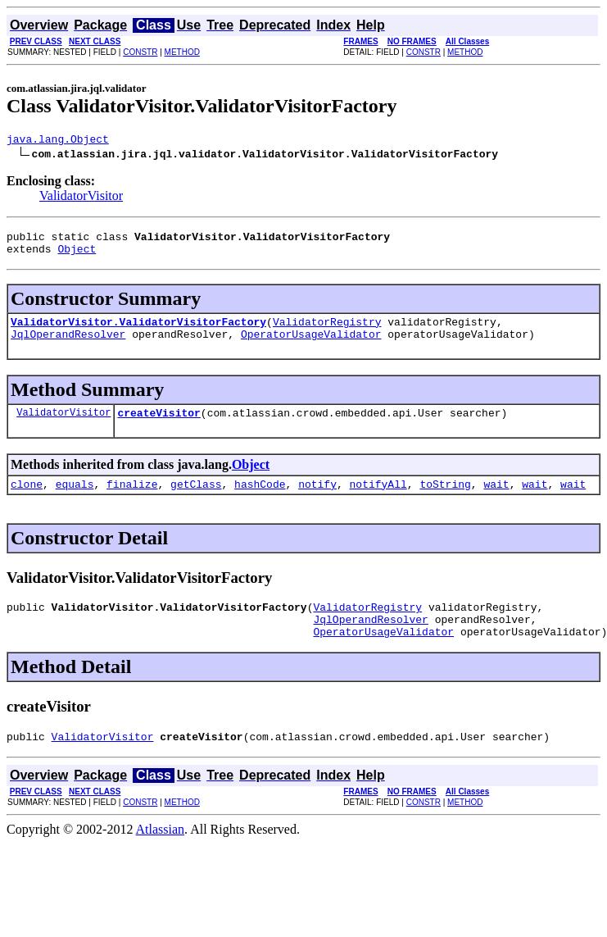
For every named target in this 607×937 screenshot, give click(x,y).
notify (317, 501)
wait (496, 501)
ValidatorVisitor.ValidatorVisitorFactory (138, 331)
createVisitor (158, 427)
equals (75, 501)
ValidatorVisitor (81, 198)
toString (444, 501)
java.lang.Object (58, 141)
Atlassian (160, 856)
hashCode (259, 501)
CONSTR (140, 52)
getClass (195, 501)
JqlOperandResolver (68, 346)
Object (76, 255)
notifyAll (378, 501)
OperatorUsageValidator (311, 346)
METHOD (182, 52)
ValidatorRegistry (327, 331)
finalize (131, 501)
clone (27, 501)
